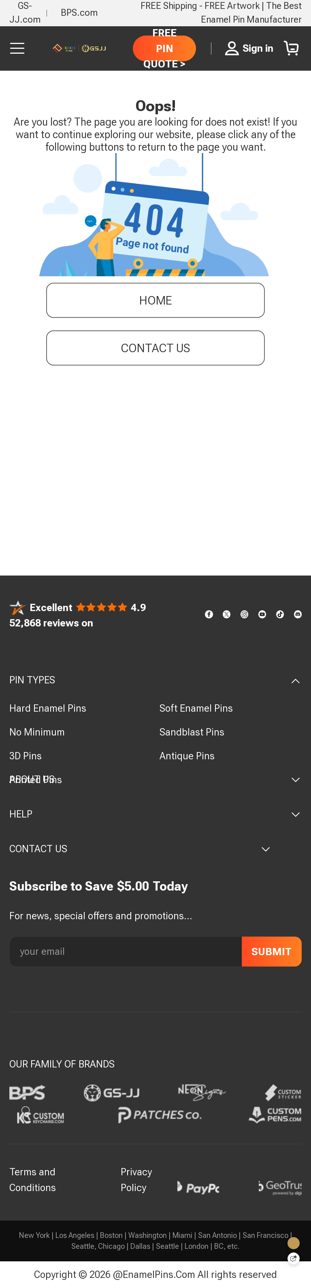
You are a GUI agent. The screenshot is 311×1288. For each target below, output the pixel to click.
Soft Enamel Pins (196, 708)
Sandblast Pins (192, 732)
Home (155, 302)
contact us (155, 349)
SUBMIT (271, 952)
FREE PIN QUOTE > (164, 48)
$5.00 (133, 886)
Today (170, 886)
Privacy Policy (136, 1179)
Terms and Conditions (32, 1179)
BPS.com (79, 12)
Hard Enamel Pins (47, 708)
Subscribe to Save (61, 886)
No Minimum (37, 732)
